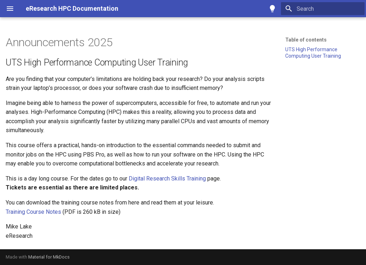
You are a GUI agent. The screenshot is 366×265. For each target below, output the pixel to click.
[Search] (323, 8)
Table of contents (306, 40)
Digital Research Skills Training (167, 178)
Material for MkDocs (49, 257)
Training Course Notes (33, 211)
